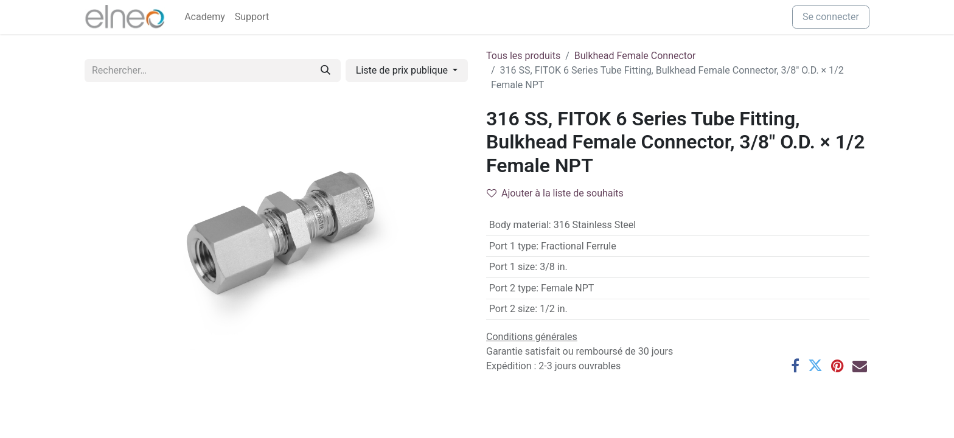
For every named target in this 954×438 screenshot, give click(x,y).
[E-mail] (859, 365)
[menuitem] (204, 17)
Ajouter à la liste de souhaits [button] (555, 193)
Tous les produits (523, 55)
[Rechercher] (325, 70)
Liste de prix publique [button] (403, 70)
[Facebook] (795, 365)
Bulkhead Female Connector (635, 55)
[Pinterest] (837, 365)
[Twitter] (815, 365)
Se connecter (831, 17)
